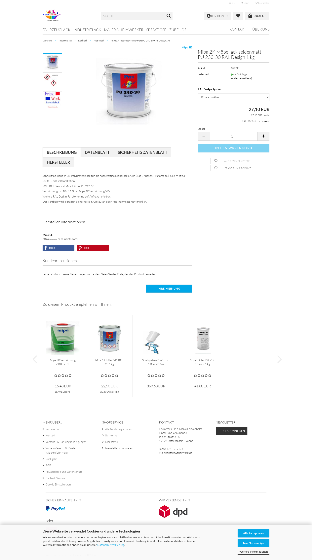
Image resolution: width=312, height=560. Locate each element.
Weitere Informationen (253, 551)
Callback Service (55, 478)
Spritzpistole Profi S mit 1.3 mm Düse (156, 362)
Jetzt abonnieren (231, 430)
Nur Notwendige (253, 543)
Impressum (52, 429)
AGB (48, 465)
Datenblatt (97, 152)
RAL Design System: (210, 89)
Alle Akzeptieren (253, 533)
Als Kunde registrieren (118, 429)
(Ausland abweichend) (241, 78)
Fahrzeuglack (56, 30)
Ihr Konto (111, 435)
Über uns (260, 29)
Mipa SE (187, 47)
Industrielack (87, 30)
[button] (232, 3)
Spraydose (156, 30)
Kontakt (237, 29)
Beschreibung (62, 152)
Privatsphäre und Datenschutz (64, 471)
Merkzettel (262, 2)
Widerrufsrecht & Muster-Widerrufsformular (62, 450)
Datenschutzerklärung (110, 544)
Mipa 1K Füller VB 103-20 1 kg (109, 362)
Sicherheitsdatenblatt (142, 152)
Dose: (201, 128)
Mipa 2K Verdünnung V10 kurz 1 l (63, 362)
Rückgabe (51, 459)
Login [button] (245, 2)
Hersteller (58, 162)
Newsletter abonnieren (119, 448)
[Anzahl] (233, 136)
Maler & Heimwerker (123, 30)
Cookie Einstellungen (58, 484)
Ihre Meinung (169, 288)
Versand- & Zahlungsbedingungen (66, 441)
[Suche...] (169, 16)
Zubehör (177, 30)
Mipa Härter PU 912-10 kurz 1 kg (202, 362)
